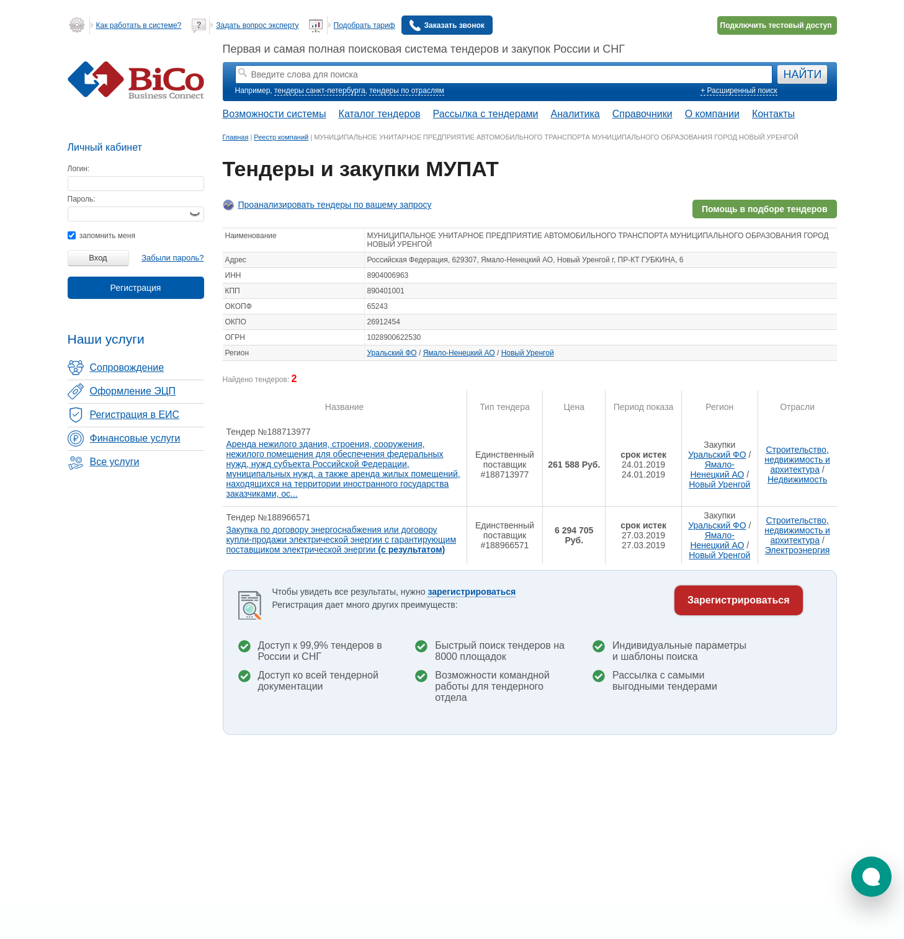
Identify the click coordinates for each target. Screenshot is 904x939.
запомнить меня (101, 235)
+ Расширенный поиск (738, 90)
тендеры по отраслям (406, 90)
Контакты (773, 114)
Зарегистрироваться (738, 600)
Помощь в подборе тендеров (765, 209)
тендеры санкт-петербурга (319, 90)
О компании (712, 114)
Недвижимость (797, 479)
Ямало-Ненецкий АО (459, 353)
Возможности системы (274, 114)
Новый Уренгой (527, 353)
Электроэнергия (797, 550)
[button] (871, 877)
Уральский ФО (392, 353)
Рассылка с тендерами (486, 114)
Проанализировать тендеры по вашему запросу (335, 205)
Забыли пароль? (172, 257)
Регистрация (135, 288)
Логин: (79, 168)
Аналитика (574, 114)
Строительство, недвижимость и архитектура (797, 459)
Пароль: (82, 199)
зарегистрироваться (471, 592)
